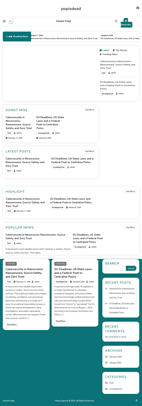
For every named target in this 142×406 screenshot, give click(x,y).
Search (112, 263)
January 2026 (115, 363)
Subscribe (126, 23)
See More (89, 110)
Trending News (108, 54)
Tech (103, 73)
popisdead (71, 9)
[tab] (104, 50)
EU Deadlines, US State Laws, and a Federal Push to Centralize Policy (117, 85)
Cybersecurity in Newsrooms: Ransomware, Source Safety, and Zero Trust (63, 38)
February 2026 (115, 357)
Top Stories (120, 50)
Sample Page (63, 21)
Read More (12, 324)
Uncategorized (107, 94)
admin (113, 73)
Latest (104, 50)
